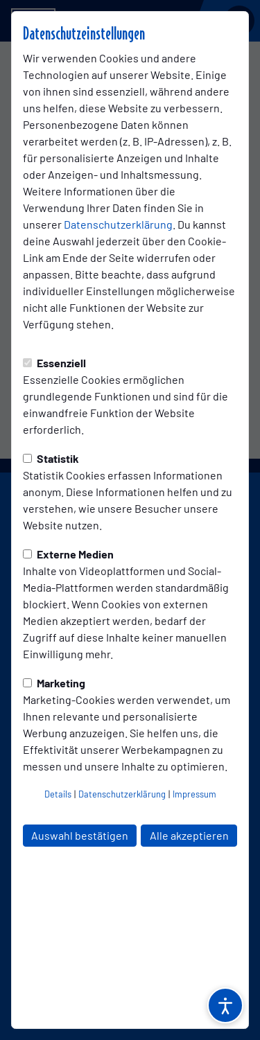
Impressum (194, 794)
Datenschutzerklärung (118, 224)
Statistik (51, 458)
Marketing (54, 682)
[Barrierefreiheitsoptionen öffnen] (225, 1005)
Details (57, 794)
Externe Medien (68, 554)
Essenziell (54, 362)
